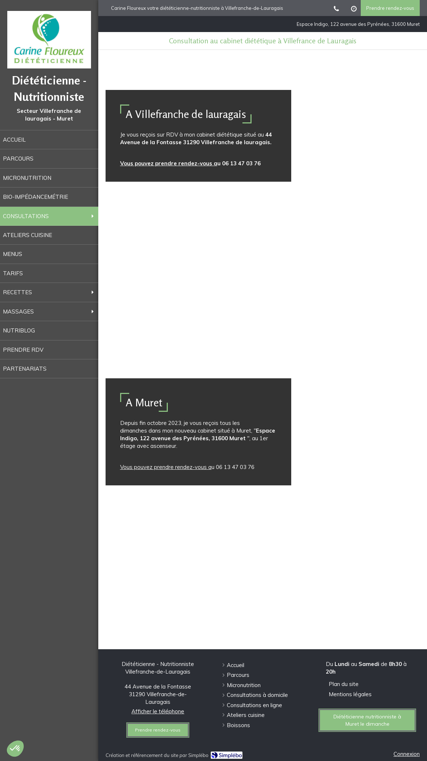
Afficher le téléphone (157, 711)
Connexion (407, 753)
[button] (15, 748)
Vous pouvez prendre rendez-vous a (168, 163)
